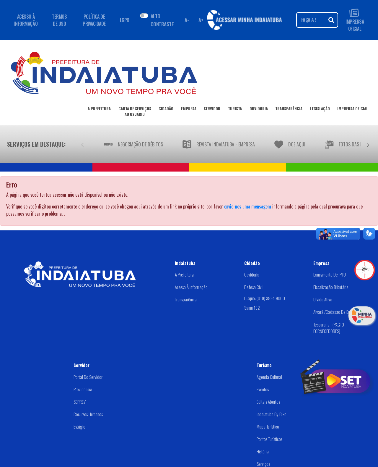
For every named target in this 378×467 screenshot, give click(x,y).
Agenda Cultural (269, 377)
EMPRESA (188, 110)
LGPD (124, 20)
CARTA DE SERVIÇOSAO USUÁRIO (134, 112)
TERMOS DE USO (59, 20)
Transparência (186, 299)
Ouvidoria (251, 274)
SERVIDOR (212, 110)
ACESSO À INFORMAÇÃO (26, 20)
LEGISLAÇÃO (320, 110)
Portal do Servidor (88, 377)
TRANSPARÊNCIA (288, 110)
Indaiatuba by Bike (271, 414)
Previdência (83, 389)
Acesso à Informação (191, 287)
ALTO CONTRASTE (162, 20)
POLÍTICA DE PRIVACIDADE (94, 20)
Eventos (263, 389)
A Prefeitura (184, 274)
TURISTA (235, 110)
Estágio (79, 426)
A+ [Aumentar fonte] (200, 20)
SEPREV (80, 401)
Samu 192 (252, 307)
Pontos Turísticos (269, 439)
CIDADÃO (166, 110)
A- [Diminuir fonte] (187, 20)
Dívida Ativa (322, 299)
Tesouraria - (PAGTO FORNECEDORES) (328, 328)
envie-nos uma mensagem (247, 206)
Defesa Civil (253, 287)
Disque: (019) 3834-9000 (264, 298)
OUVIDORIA (259, 110)
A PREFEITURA (99, 110)
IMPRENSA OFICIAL (355, 20)
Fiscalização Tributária (330, 287)
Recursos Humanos (88, 414)
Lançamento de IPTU (329, 274)
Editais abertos (268, 401)
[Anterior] (82, 144)
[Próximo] (368, 144)
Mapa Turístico (268, 426)
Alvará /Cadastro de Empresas (337, 311)
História (263, 451)
